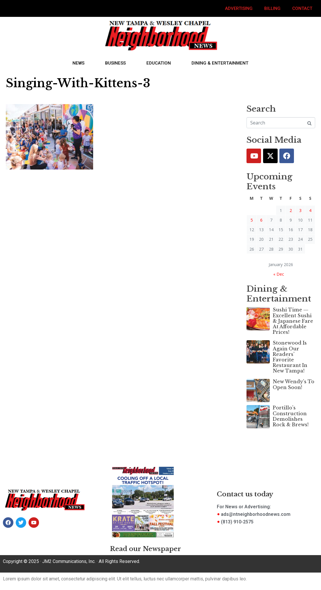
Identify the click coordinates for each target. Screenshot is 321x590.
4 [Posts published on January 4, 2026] (310, 210)
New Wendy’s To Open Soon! (293, 384)
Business (115, 63)
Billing (272, 8)
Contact (302, 8)
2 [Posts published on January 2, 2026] (291, 210)
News (78, 63)
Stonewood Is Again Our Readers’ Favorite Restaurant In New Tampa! (290, 357)
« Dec (278, 274)
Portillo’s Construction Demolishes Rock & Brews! (290, 416)
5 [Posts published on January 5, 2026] (252, 220)
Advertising (239, 8)
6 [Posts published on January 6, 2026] (261, 220)
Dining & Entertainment (220, 63)
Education (158, 63)
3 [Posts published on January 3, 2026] (300, 210)
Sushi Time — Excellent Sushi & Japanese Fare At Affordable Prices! (293, 321)
